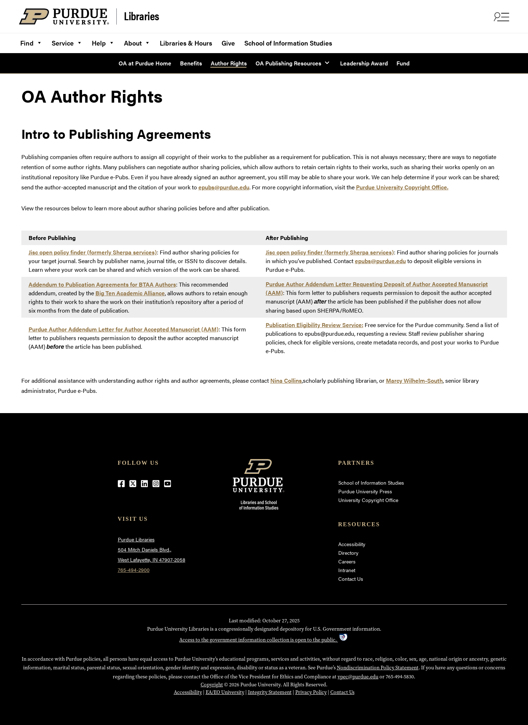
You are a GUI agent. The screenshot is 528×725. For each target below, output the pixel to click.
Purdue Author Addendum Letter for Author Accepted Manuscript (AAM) (124, 329)
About (137, 42)
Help (103, 42)
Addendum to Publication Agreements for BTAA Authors (102, 284)
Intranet (346, 570)
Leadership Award (364, 63)
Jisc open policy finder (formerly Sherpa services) (93, 252)
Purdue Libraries (136, 539)
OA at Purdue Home (145, 63)
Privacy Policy (311, 692)
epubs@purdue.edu (223, 187)
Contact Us (350, 578)
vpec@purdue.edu (358, 676)
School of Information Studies (288, 42)
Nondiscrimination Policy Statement (377, 667)
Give (228, 42)
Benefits (191, 63)
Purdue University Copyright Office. (402, 187)
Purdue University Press (365, 491)
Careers (347, 561)
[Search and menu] (500, 16)
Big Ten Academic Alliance (130, 293)
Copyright (212, 684)
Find (31, 42)
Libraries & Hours (186, 42)
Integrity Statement (270, 692)
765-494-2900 (134, 569)
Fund (402, 63)
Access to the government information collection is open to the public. (264, 639)
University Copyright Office (368, 499)
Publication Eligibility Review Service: (314, 325)
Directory (348, 552)
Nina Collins (286, 380)
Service (67, 42)
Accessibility (351, 544)
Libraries (141, 15)
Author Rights (229, 63)
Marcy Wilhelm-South (414, 380)
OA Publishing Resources (288, 63)
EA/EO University (225, 692)
